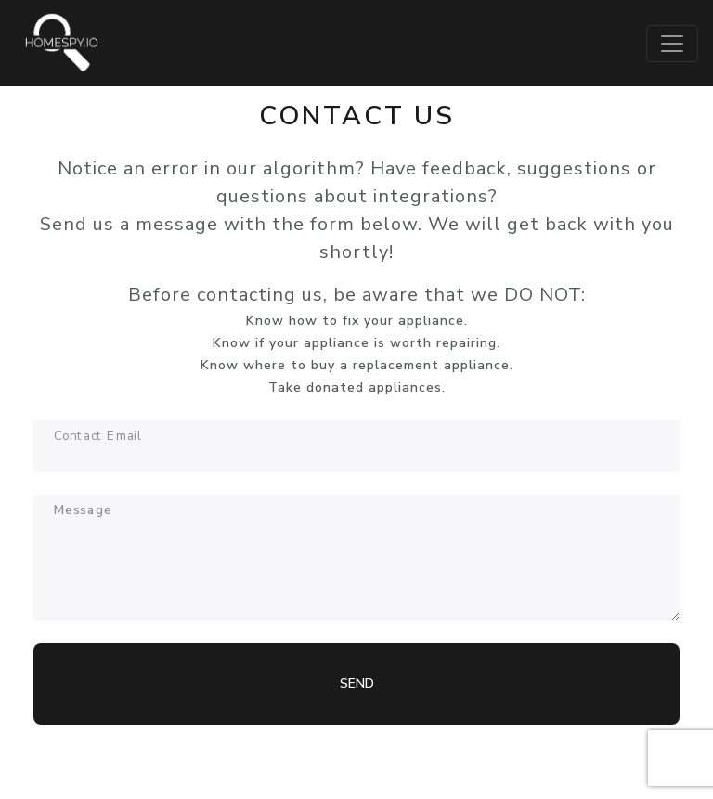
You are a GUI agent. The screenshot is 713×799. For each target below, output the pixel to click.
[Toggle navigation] (672, 43)
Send (357, 683)
